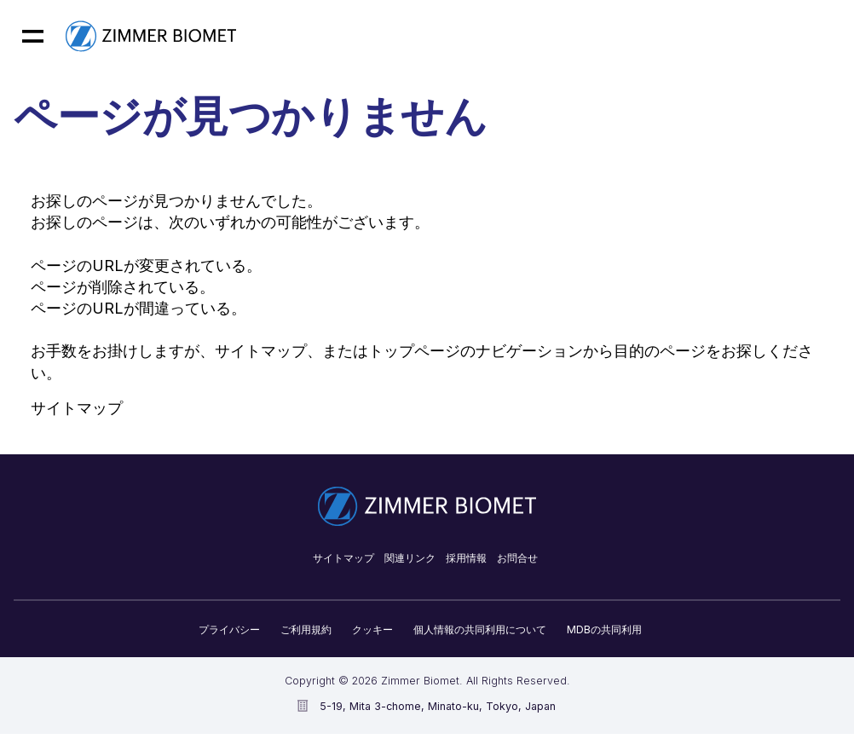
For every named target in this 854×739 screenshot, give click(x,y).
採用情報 (466, 557)
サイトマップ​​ (343, 557)
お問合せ (517, 557)
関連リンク (410, 557)
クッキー (372, 629)
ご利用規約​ (306, 629)
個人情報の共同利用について (479, 629)
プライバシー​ (229, 629)
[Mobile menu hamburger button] (33, 36)
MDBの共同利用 (604, 629)
